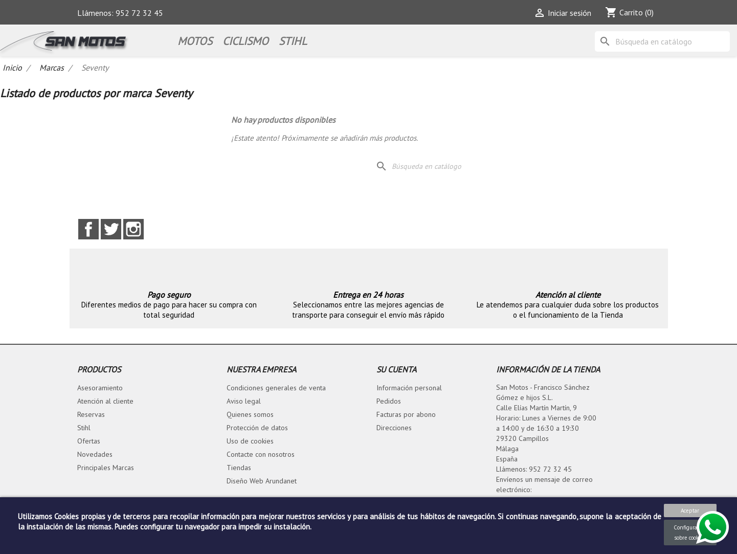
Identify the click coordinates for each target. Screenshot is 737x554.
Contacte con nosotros (261, 454)
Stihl (84, 427)
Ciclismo (245, 41)
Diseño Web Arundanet (262, 480)
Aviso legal (244, 401)
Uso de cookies (250, 441)
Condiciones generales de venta (276, 387)
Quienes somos (250, 414)
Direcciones (394, 427)
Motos (194, 41)
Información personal (409, 387)
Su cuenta (396, 369)
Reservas (91, 414)
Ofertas (88, 441)
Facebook (88, 229)
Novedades (95, 454)
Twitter (111, 229)
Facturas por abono (406, 414)
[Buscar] (662, 41)
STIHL (293, 41)
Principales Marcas (105, 467)
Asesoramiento (100, 387)
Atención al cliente (105, 401)
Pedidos (388, 401)
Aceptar (690, 510)
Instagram (133, 229)
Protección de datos (257, 427)
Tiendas (239, 467)
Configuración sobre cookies (690, 532)
